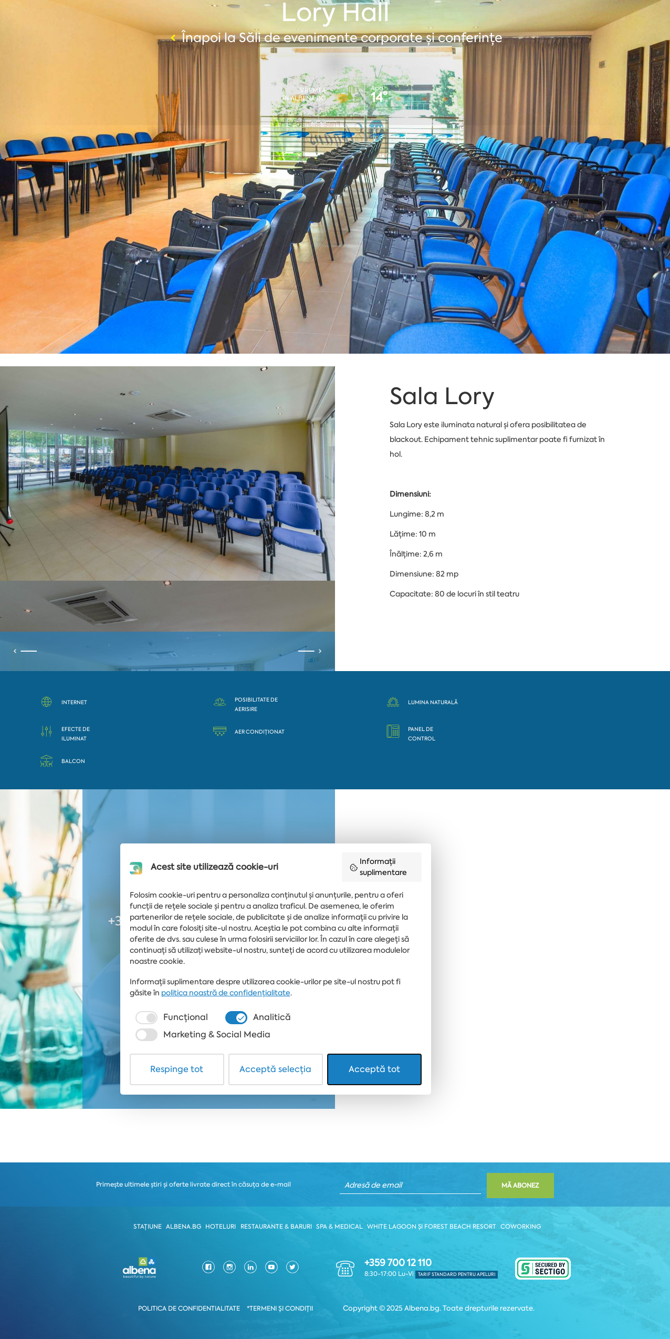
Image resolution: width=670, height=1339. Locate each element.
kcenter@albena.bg (248, 962)
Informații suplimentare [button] (466, 1132)
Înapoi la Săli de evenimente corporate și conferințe (335, 38)
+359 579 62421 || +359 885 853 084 (218, 923)
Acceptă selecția (335, 1304)
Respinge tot (214, 1304)
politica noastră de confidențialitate (221, 1245)
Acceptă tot (455, 1304)
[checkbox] (197, 1269)
